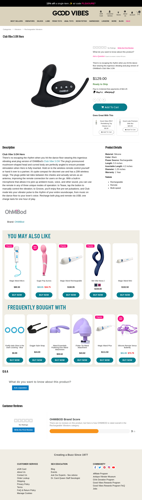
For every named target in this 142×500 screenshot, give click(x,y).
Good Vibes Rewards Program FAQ (109, 485)
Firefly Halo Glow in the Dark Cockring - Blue (14, 346)
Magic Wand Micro (16, 281)
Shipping (21, 481)
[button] (95, 285)
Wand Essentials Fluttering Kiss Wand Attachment (59, 347)
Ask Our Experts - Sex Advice (64, 475)
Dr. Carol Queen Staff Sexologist (65, 478)
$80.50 (17, 287)
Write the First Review (126, 48)
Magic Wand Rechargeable (71, 281)
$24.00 (37, 352)
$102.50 (125, 287)
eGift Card (21, 469)
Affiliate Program (100, 473)
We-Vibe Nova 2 (98, 281)
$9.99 (14, 353)
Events (54, 472)
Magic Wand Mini (125, 281)
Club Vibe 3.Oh (51, 161)
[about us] (125, 14)
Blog (53, 469)
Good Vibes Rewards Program (106, 482)
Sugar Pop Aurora (44, 281)
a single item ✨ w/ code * (70, 3)
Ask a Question (99, 56)
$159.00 (98, 289)
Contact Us (22, 475)
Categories (7, 29)
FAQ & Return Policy (26, 490)
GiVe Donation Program (103, 479)
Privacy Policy (23, 484)
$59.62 (60, 354)
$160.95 (71, 287)
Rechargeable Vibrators (33, 29)
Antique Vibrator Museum (104, 476)
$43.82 (82, 353)
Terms (20, 487)
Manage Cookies (24, 493)
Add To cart (110, 107)
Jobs (95, 488)
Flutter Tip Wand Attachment (82, 346)
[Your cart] (138, 13)
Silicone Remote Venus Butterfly (127, 346)
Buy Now (17, 295)
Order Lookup (23, 478)
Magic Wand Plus (105, 345)
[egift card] (101, 14)
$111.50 (104, 352)
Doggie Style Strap (37, 345)
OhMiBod (19, 221)
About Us (21, 472)
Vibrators (17, 29)
